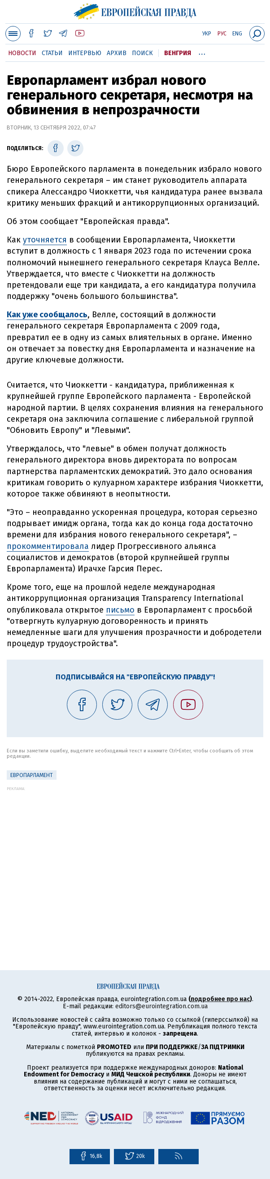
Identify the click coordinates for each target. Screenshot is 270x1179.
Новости (22, 53)
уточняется (45, 240)
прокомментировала (48, 546)
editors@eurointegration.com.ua (161, 1006)
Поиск (142, 53)
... (202, 51)
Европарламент (31, 775)
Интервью (84, 53)
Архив (116, 53)
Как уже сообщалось (47, 315)
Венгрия (177, 53)
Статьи (52, 53)
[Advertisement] (135, 853)
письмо (120, 610)
